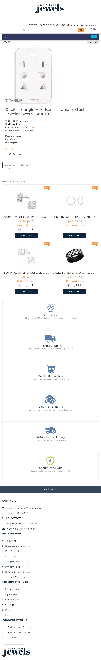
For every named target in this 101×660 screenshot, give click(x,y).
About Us (10, 540)
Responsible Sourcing (17, 545)
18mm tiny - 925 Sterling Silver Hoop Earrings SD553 (74, 217)
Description (10, 165)
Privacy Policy (13, 566)
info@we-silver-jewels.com (19, 528)
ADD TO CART (26, 236)
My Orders (11, 594)
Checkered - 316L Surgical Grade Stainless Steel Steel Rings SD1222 (74, 272)
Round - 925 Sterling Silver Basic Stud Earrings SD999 (26, 272)
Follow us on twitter (19, 632)
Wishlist (9, 604)
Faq (7, 615)
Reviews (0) (25, 165)
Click (33, 127)
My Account (12, 589)
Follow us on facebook (21, 627)
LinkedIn (12, 637)
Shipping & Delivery (16, 561)
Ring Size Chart (14, 551)
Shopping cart (13, 599)
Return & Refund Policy (18, 571)
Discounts (10, 556)
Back (9, 42)
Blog (8, 610)
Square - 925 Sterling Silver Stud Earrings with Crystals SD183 (26, 217)
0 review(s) (25, 120)
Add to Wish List (13, 124)
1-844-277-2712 (12, 518)
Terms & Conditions (16, 577)
